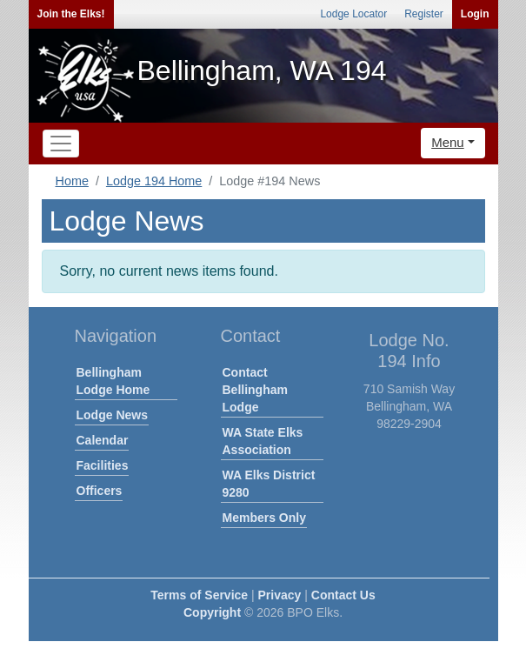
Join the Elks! (71, 14)
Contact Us (343, 595)
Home (72, 181)
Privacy (280, 595)
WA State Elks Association (263, 441)
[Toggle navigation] (61, 143)
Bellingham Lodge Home (113, 381)
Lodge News (112, 415)
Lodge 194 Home (154, 181)
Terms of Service (199, 595)
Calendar (103, 440)
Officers (100, 491)
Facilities (103, 465)
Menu (447, 142)
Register (423, 14)
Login (475, 14)
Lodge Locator (353, 14)
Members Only (264, 518)
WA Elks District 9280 (269, 483)
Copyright (212, 612)
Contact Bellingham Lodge (255, 389)
